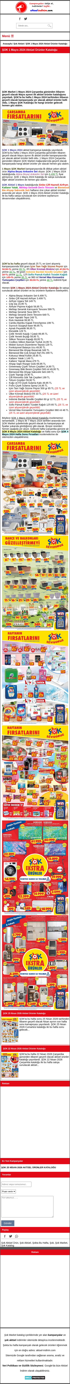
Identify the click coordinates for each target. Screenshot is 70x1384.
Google (20, 1355)
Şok (52, 1242)
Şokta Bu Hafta (40, 1242)
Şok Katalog (7, 1245)
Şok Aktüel (18, 44)
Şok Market (61, 1242)
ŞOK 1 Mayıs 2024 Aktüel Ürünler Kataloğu (29, 49)
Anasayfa (7, 44)
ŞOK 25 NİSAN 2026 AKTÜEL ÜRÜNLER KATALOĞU (28, 1167)
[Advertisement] (35, 71)
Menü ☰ (8, 36)
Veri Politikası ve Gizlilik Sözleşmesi (22, 1365)
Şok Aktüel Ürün (9, 1242)
